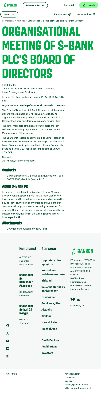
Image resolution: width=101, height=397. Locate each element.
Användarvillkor (72, 374)
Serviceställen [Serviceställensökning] (86, 14)
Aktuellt (21, 21)
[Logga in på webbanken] (88, 5)
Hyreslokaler (49, 322)
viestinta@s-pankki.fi (32, 179)
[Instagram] (7, 357)
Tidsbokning (49, 329)
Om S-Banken (50, 340)
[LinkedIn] (7, 349)
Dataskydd (70, 378)
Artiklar (46, 316)
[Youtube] (7, 341)
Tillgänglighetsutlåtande (76, 385)
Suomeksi (69, 5)
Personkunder (33, 5)
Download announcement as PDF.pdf (27, 229)
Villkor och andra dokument (78, 388)
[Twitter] (7, 334)
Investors (47, 353)
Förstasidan (8, 21)
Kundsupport (62, 14)
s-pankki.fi (14, 217)
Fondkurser (48, 297)
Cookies (68, 381)
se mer (7, 14)
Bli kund (46, 280)
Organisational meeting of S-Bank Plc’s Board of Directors (56, 21)
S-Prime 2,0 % (77, 306)
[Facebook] (7, 326)
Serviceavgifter (51, 303)
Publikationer (50, 346)
